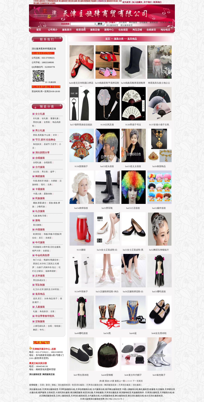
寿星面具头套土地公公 (159, 83)
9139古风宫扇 (107, 124)
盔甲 (52, 171)
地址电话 (165, 29)
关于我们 (148, 2)
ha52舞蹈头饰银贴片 (159, 249)
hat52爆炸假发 (159, 208)
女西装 (47, 122)
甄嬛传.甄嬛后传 (51, 260)
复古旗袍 (37, 225)
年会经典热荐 (42, 255)
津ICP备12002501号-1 (114, 399)
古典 (49, 184)
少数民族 (41, 206)
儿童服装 (40, 307)
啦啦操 (57, 326)
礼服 (35, 311)
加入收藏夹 (137, 2)
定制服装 (40, 321)
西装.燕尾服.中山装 (41, 135)
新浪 (48, 385)
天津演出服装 (166, 22)
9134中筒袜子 (81, 291)
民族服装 (40, 198)
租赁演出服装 (78, 385)
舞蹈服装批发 (110, 385)
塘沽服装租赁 (126, 25)
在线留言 (151, 29)
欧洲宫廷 (37, 234)
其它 (41, 238)
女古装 (36, 171)
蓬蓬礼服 (54, 118)
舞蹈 (35, 330)
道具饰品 (40, 294)
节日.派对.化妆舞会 (45, 139)
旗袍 (37, 220)
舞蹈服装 (133, 22)
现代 (43, 184)
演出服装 (123, 22)
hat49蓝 (133, 333)
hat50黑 (107, 333)
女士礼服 (40, 114)
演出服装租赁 (112, 25)
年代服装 (40, 242)
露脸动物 (48, 194)
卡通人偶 (37, 194)
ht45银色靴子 (159, 375)
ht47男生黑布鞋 (81, 375)
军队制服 (40, 285)
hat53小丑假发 (133, 208)
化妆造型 (123, 29)
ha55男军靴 (107, 208)
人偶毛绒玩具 (39, 326)
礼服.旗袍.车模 (39, 216)
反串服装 (40, 275)
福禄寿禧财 (50, 271)
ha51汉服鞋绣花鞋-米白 (107, 291)
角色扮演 (37, 144)
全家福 (46, 251)
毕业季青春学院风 (44, 316)
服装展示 (67, 29)
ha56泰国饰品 (159, 166)
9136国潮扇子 (81, 166)
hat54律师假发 (81, 208)
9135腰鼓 (81, 249)
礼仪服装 (40, 211)
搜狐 (54, 385)
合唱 (50, 326)
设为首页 (126, 2)
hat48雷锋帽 (107, 375)
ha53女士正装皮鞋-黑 (133, 249)
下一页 (136, 381)
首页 (38, 29)
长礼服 (36, 118)
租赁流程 (81, 29)
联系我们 (157, 2)
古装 (52, 311)
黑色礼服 (37, 122)
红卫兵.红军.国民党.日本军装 (46, 289)
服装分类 (118, 38)
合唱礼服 (37, 162)
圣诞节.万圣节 (50, 144)
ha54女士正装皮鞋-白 (107, 249)
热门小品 (37, 260)
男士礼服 (40, 130)
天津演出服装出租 (94, 385)
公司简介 (52, 29)
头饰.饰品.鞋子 (50, 298)
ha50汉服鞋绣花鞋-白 (133, 291)
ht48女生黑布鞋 (159, 333)
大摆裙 (54, 181)
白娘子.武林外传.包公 (46, 267)
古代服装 (40, 167)
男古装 (45, 171)
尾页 (141, 381)
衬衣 (55, 135)
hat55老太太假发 (133, 166)
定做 (48, 374)
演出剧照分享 (42, 152)
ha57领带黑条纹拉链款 (81, 124)
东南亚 (48, 238)
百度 (42, 385)
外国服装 (40, 229)
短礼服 (45, 118)
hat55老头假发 (107, 166)
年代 (42, 330)
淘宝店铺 (137, 29)
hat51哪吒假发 (159, 291)
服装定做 (95, 29)
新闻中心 (109, 29)
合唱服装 (143, 22)
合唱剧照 (48, 162)
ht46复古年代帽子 (133, 375)
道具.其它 (37, 298)
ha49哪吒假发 (81, 333)
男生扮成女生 (39, 280)
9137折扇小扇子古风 (159, 124)
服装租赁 (154, 22)
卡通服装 (40, 189)
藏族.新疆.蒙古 (39, 203)
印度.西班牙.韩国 (40, 181)
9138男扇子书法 (133, 124)
